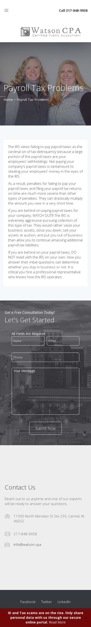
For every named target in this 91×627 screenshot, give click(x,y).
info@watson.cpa (27, 544)
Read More (57, 622)
